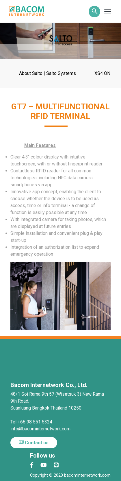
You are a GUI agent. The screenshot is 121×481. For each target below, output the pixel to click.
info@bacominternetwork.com (40, 429)
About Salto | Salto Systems (47, 73)
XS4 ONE (103, 73)
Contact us (34, 442)
